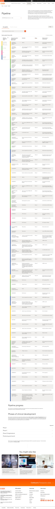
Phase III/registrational (9, 433)
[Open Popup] (50, 27)
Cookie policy (23, 507)
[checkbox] (7, 37)
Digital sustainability (10, 507)
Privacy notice (28, 507)
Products (34, 3)
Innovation (29, 3)
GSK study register (18, 495)
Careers (53, 3)
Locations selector (18, 490)
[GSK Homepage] (3, 3)
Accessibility (4, 507)
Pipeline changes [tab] (13, 27)
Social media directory (18, 492)
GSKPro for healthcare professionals (21, 494)
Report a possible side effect (45, 494)
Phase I (5, 427)
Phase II (5, 430)
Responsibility (39, 3)
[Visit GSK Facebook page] (49, 500)
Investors (44, 3)
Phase (36, 38)
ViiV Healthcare (17, 499)
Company (24, 3)
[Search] (25, 31)
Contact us (42, 490)
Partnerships (43, 492)
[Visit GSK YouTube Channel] (50, 500)
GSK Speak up (43, 495)
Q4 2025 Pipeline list (7, 17)
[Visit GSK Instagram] (47, 500)
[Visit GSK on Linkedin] (41, 500)
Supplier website (17, 497)
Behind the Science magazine (16, 3)
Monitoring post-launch (9, 436)
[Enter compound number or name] (14, 31)
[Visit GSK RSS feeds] (52, 500)
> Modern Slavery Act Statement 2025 (6, 502)
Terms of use (17, 507)
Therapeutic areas (42, 483)
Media (49, 3)
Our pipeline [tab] (5, 27)
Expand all (51, 425)
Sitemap (34, 507)
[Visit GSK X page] (43, 500)
